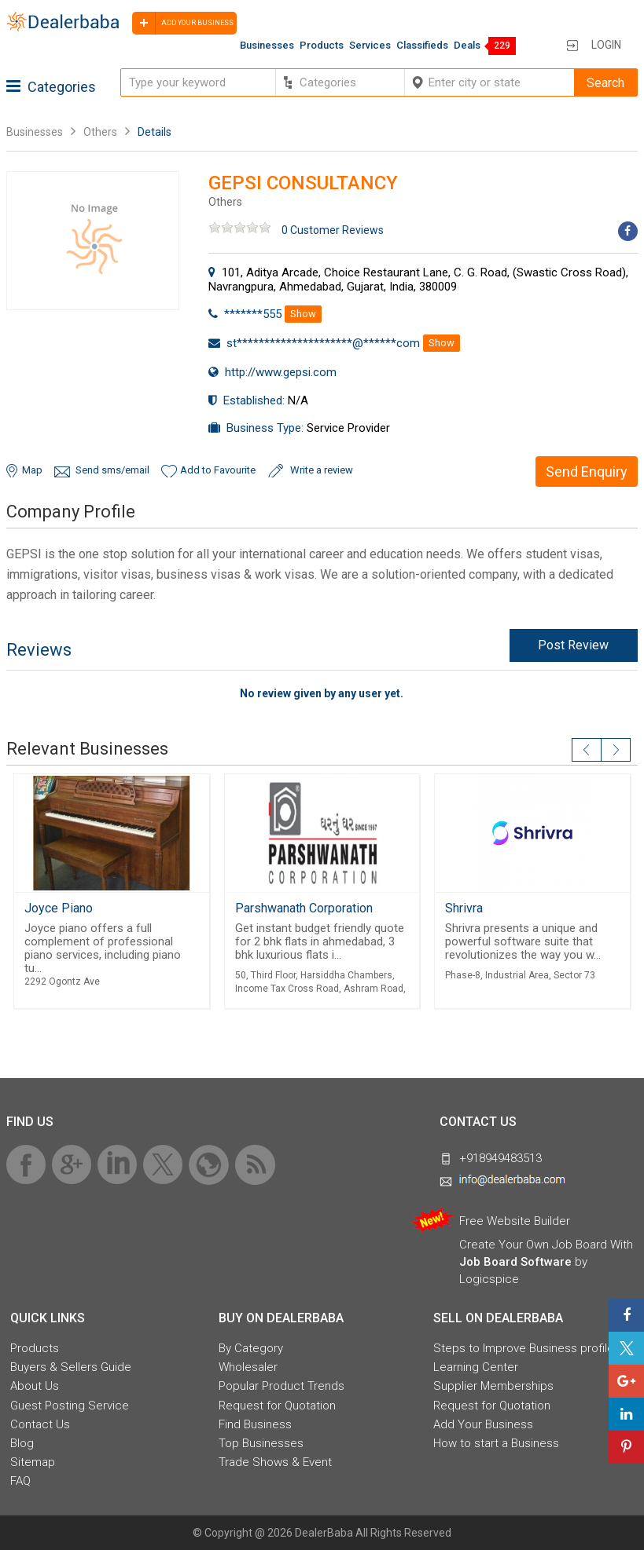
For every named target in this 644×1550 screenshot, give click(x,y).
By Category (251, 1348)
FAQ (20, 1481)
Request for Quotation (277, 1405)
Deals (467, 45)
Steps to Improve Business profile (523, 1348)
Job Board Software (515, 1262)
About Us (34, 1386)
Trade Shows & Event (275, 1462)
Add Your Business (483, 1424)
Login (606, 44)
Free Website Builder (514, 1221)
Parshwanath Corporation (304, 908)
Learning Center (475, 1367)
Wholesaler (248, 1367)
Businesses (267, 45)
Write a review (321, 470)
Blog (22, 1443)
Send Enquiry (586, 471)
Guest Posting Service (69, 1405)
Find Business (255, 1424)
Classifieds (422, 45)
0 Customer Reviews (333, 230)
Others (100, 132)
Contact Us (40, 1424)
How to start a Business (496, 1443)
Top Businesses (261, 1443)
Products (322, 45)
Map (32, 470)
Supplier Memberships (493, 1386)
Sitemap (32, 1462)
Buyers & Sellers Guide (70, 1367)
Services (370, 45)
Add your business (183, 23)
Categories (51, 87)
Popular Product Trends (281, 1386)
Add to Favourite (218, 470)
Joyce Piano (58, 908)
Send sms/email (112, 470)
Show (303, 314)
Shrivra (464, 908)
